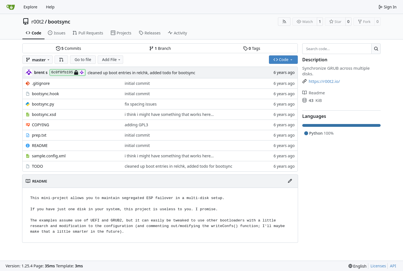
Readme (313, 92)
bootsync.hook (45, 93)
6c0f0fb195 (67, 72)
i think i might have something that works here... (169, 114)
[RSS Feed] (284, 21)
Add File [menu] (111, 59)
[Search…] (376, 48)
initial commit (137, 83)
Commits (68, 48)
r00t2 (37, 21)
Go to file (82, 59)
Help (50, 7)
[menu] (357, 266)
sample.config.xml (48, 155)
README (40, 145)
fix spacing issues (141, 104)
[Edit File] (289, 181)
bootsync (59, 21)
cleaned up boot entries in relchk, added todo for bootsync (141, 72)
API (393, 265)
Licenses (378, 265)
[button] (61, 59)
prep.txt (39, 135)
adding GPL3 (136, 124)
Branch (160, 48)
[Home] (10, 7)
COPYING (40, 124)
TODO (37, 166)
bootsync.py (43, 104)
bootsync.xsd (44, 114)
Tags (251, 48)
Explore (30, 7)
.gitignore (41, 83)
